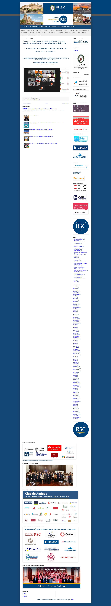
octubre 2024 (75, 305)
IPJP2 (75, 280)
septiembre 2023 (76, 323)
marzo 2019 (75, 392)
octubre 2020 (75, 369)
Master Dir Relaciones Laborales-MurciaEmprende (80, 264)
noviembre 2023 (76, 320)
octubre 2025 (75, 292)
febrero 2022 (75, 347)
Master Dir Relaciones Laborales (80, 270)
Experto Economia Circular (79, 254)
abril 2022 (75, 344)
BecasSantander (77, 277)
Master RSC (76, 240)
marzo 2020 (75, 378)
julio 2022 (75, 340)
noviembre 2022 (76, 336)
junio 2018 (75, 404)
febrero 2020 (75, 379)
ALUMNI (44, 32)
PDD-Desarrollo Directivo (78, 242)
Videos (78, 32)
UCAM (75, 245)
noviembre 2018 (76, 398)
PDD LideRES (24, 32)
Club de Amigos (77, 243)
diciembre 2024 (76, 302)
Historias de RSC (52, 32)
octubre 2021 (75, 353)
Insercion (38, 32)
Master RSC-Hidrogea (78, 246)
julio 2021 (75, 356)
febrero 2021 (75, 363)
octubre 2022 (75, 337)
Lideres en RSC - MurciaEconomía (80, 252)
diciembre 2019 (76, 382)
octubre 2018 (75, 399)
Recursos (67, 32)
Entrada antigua (65, 103)
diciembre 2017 (76, 412)
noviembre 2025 (76, 291)
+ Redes (47, 35)
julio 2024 (75, 308)
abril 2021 (75, 360)
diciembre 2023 (76, 318)
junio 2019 (75, 388)
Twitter (41, 35)
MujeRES (32, 32)
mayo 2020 (75, 376)
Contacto (84, 32)
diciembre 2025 (76, 289)
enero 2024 (75, 317)
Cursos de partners (29, 99)
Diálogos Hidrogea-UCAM (79, 267)
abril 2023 (75, 329)
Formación (45, 30)
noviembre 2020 (76, 368)
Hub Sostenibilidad (77, 265)
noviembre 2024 (76, 304)
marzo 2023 (75, 330)
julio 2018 (75, 402)
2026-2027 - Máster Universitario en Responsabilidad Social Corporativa (39, 108)
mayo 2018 (75, 405)
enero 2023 (75, 333)
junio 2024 (75, 310)
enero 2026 (75, 288)
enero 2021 (75, 365)
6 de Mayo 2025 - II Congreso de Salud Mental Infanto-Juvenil (41, 136)
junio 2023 (75, 326)
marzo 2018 (75, 408)
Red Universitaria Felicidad (79, 278)
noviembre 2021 (76, 352)
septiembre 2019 (76, 386)
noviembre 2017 (76, 414)
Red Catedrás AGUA (78, 271)
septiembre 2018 (76, 401)
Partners (72, 30)
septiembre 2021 (76, 355)
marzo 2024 (75, 314)
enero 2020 (75, 381)
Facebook (36, 35)
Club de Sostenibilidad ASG (82, 30)
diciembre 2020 (76, 366)
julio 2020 (75, 373)
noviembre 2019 (76, 383)
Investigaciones (77, 249)
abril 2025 (75, 298)
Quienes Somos (30, 30)
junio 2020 (75, 375)
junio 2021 (75, 357)
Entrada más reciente (27, 103)
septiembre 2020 (76, 370)
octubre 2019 (75, 385)
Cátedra (23, 30)
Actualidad (38, 30)
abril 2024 (75, 313)
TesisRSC (76, 281)
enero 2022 (75, 349)
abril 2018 (75, 407)
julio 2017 (75, 418)
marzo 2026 (75, 286)
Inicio (47, 103)
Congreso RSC (77, 260)
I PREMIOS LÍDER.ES (33, 115)
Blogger (72, 599)
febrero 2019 (75, 394)
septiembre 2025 (76, 294)
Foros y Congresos (77, 247)
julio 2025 (75, 295)
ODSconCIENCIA (77, 250)
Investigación (59, 30)
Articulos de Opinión (78, 259)
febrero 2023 (75, 331)
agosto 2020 (75, 372)
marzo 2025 (75, 300)
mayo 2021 (75, 359)
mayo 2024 (75, 311)
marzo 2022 (75, 346)
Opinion (73, 32)
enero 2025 (75, 301)
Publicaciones (76, 273)
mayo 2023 (75, 327)
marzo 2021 (75, 362)
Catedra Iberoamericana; (78, 274)
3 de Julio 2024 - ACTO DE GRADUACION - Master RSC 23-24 (41, 129)
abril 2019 (75, 391)
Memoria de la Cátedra (26, 35)
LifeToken (66, 30)
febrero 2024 (75, 315)
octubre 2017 (75, 415)
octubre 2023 (75, 321)
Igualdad (75, 257)
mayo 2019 (75, 389)
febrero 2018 (75, 410)
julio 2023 (75, 324)
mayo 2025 (75, 297)
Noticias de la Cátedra (36, 99)
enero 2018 (75, 411)
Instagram (25, 594)
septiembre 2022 (76, 339)
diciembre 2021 (76, 350)
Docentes (52, 30)
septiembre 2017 (76, 417)
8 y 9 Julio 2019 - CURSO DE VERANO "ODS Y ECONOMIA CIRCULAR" (43, 143)
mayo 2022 (75, 343)
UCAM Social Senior (78, 268)
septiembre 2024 (76, 307)
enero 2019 (75, 395)
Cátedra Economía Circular (79, 261)
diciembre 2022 (76, 334)
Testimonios (60, 32)
